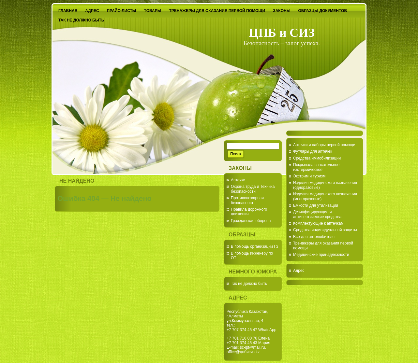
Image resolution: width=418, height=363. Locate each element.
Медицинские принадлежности (321, 254)
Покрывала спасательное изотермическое (316, 167)
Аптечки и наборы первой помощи (324, 145)
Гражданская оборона (251, 220)
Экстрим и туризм (309, 176)
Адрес (298, 270)
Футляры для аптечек (312, 151)
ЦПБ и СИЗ (282, 32)
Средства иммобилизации (317, 158)
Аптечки (238, 180)
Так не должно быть (249, 283)
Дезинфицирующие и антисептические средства (317, 214)
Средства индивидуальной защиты (325, 230)
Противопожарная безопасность (247, 200)
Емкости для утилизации (315, 205)
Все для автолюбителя (314, 236)
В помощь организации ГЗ (254, 246)
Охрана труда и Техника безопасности (253, 188)
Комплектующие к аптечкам (318, 223)
